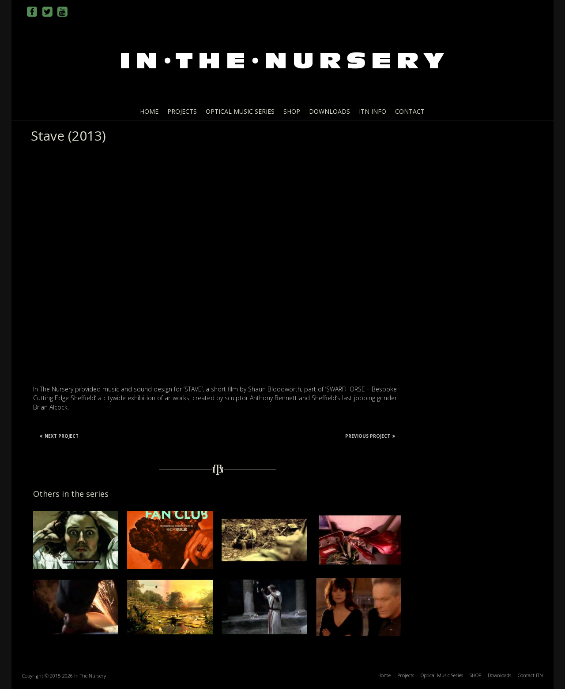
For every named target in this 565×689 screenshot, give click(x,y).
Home (149, 111)
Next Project (59, 436)
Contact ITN (530, 675)
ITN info (372, 111)
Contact (410, 111)
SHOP (291, 111)
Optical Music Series (240, 111)
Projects (182, 111)
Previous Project (370, 436)
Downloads (329, 111)
